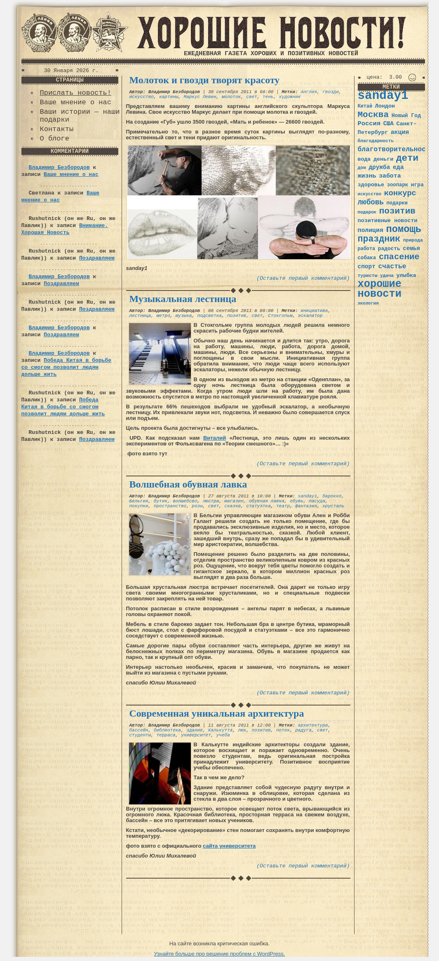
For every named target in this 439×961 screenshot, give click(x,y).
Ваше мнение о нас (75, 102)
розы (197, 506)
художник (290, 96)
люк (242, 730)
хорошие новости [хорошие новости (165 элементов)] (380, 289)
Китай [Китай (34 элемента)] (365, 106)
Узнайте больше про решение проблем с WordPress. (219, 954)
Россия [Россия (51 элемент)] (369, 123)
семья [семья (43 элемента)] (411, 248)
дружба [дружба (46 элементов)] (379, 167)
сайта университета (229, 846)
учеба (223, 735)
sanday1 (307, 496)
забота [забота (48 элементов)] (390, 176)
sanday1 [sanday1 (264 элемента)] (383, 96)
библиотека (167, 730)
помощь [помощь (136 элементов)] (403, 229)
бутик (160, 501)
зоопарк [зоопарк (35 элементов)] (397, 185)
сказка (233, 506)
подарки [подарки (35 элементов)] (397, 203)
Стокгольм (280, 315)
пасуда (317, 501)
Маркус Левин (200, 96)
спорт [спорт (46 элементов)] (367, 266)
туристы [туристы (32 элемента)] (368, 275)
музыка (184, 315)
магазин (234, 501)
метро (163, 315)
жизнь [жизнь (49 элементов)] (367, 176)
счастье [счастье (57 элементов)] (392, 266)
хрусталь (333, 506)
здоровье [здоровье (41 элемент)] (371, 185)
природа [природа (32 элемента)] (413, 240)
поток (283, 730)
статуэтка (258, 506)
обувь (296, 501)
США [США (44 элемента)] (388, 123)
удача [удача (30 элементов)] (387, 275)
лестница (140, 315)
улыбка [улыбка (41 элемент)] (406, 275)
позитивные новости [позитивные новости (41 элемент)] (388, 221)
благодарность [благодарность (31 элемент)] (376, 140)
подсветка (209, 315)
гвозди (330, 91)
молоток (231, 96)
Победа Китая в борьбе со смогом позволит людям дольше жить (66, 367)
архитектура (313, 725)
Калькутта (220, 730)
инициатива (314, 310)
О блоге (54, 139)
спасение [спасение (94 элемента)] (399, 257)
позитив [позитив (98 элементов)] (397, 211)
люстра (211, 501)
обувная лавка (266, 501)
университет (196, 735)
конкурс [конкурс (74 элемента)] (400, 193)
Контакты (57, 129)
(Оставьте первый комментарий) (303, 278)
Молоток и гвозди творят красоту (204, 80)
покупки (138, 506)
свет (251, 96)
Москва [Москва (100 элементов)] (373, 115)
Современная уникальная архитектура (216, 713)
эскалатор (310, 315)
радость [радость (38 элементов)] (389, 249)
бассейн (138, 730)
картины (168, 96)
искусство (141, 96)
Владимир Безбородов (59, 167)
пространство (170, 506)
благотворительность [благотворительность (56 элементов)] (396, 149)
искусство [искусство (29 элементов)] (370, 194)
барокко (331, 496)
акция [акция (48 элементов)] (400, 132)
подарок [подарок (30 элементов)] (367, 212)
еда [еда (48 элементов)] (398, 167)
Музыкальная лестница (183, 298)
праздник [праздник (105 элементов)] (379, 239)
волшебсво (185, 501)
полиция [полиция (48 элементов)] (370, 230)
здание (194, 730)
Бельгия (138, 501)
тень (268, 96)
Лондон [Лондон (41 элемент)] (385, 106)
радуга (303, 730)
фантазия (306, 506)
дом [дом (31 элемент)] (362, 167)
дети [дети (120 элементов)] (407, 158)
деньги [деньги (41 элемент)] (383, 159)
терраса (166, 735)
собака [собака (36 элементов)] (367, 258)
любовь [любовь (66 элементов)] (371, 202)
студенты (140, 735)
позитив (236, 315)
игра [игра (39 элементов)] (417, 185)
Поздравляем (97, 258)
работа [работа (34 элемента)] (367, 249)
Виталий (214, 438)
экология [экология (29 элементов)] (368, 303)
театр (283, 506)
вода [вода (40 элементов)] (364, 159)
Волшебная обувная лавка (188, 484)
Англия (308, 91)
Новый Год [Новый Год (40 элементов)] (406, 116)
